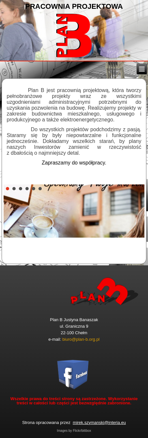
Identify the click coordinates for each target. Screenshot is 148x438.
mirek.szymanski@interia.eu (99, 422)
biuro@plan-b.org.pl (80, 339)
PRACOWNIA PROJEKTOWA (74, 6)
